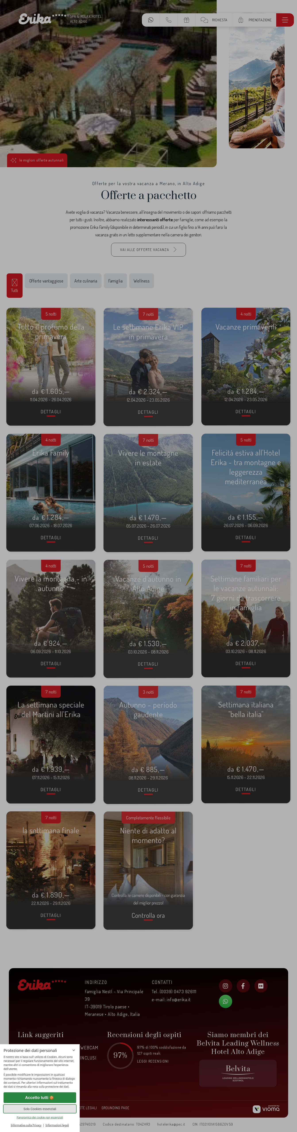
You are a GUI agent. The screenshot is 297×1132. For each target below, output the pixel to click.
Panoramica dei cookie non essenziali (40, 1117)
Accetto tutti (40, 1097)
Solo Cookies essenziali (39, 1109)
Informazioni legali (57, 1125)
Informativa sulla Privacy (26, 1125)
